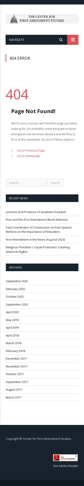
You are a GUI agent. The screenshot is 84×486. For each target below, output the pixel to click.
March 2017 (13, 397)
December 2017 (16, 358)
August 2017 (14, 389)
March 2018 (13, 343)
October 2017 (15, 374)
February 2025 (15, 289)
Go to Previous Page (31, 150)
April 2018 (12, 335)
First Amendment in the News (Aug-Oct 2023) (35, 240)
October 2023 (15, 297)
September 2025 (17, 281)
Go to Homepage (28, 156)
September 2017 (17, 382)
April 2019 (12, 327)
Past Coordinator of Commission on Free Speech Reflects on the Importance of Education (39, 229)
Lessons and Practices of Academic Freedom (36, 212)
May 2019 (12, 320)
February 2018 (15, 351)
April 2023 (12, 312)
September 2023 (17, 304)
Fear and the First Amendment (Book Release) (37, 220)
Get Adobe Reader (65, 466)
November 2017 (16, 366)
